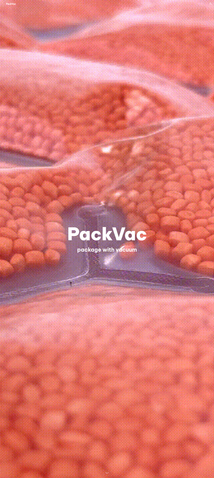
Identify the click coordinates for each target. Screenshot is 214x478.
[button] (210, 4)
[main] (107, 234)
